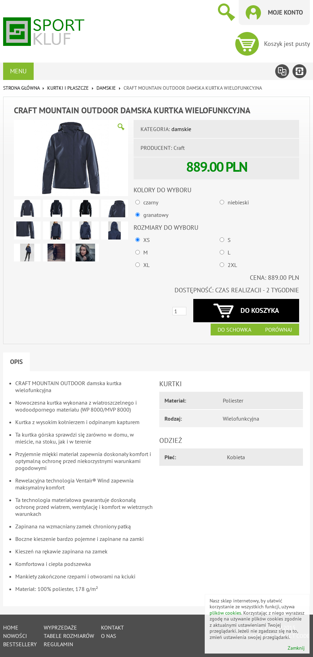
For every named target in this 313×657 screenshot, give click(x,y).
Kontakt (112, 627)
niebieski (238, 202)
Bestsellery (20, 644)
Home (10, 627)
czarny (150, 202)
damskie (106, 88)
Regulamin (58, 644)
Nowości (15, 635)
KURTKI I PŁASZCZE (68, 88)
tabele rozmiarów (69, 635)
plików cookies (225, 613)
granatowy (155, 214)
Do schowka (234, 329)
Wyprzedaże (60, 627)
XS (146, 239)
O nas (108, 635)
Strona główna (21, 88)
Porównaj (278, 329)
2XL (232, 264)
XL (146, 264)
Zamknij (296, 648)
